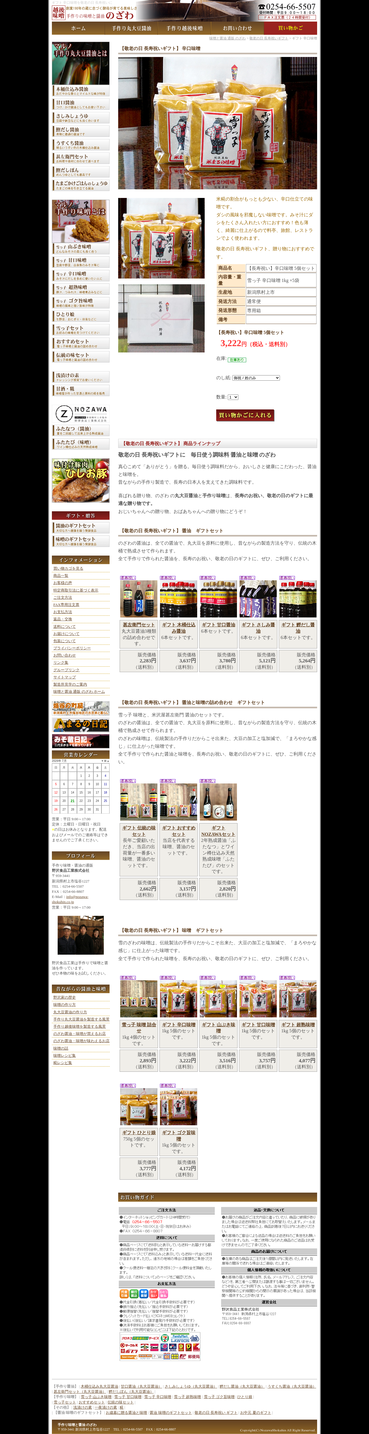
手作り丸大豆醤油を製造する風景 (81, 1019)
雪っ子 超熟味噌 (187, 1397)
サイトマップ (64, 677)
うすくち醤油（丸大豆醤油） (292, 1386)
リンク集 (60, 662)
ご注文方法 (62, 597)
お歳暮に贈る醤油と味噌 (126, 1412)
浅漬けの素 (82, 1407)
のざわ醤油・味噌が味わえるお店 (81, 1041)
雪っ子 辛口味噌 (157, 1397)
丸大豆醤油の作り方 (70, 1012)
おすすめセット (92, 1402)
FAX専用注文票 (66, 604)
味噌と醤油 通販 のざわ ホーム (79, 691)
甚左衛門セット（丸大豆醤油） (80, 1391)
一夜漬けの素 (106, 1407)
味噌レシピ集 (64, 1055)
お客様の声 (62, 583)
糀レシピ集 (62, 1063)
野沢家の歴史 (64, 997)
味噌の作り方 (64, 1004)
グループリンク (66, 670)
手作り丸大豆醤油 (131, 28)
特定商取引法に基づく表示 (75, 590)
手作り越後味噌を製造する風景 (79, 1026)
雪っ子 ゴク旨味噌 (219, 1397)
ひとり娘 (244, 1397)
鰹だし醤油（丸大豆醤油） (242, 1386)
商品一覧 (60, 575)
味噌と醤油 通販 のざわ (78, 28)
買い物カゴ (290, 28)
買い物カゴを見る (68, 568)
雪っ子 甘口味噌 (127, 1397)
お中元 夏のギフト (255, 1412)
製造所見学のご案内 (70, 684)
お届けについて (66, 634)
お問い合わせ (237, 28)
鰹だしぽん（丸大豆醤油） (131, 1391)
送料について (64, 626)
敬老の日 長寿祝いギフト (268, 38)
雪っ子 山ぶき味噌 (96, 1397)
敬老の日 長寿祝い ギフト (216, 1412)
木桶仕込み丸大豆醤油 (99, 1386)
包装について (64, 641)
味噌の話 (60, 1048)
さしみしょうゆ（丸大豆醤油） (191, 1386)
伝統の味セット (121, 1402)
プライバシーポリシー (72, 648)
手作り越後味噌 (184, 28)
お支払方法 (62, 612)
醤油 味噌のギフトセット (171, 1412)
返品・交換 (62, 619)
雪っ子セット (65, 1402)
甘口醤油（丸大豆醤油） (141, 1386)
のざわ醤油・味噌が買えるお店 (79, 1033)
